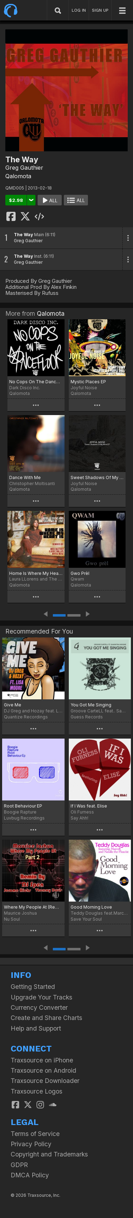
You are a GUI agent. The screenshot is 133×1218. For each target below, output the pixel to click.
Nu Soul (12, 919)
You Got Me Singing (91, 704)
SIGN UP (100, 10)
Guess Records (87, 716)
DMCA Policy (30, 1175)
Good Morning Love (91, 907)
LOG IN (79, 10)
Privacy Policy (31, 1144)
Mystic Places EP (88, 381)
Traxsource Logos (36, 1091)
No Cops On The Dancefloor (36, 381)
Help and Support (36, 1028)
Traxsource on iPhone (42, 1060)
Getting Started (33, 986)
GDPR (19, 1165)
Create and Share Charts (46, 1017)
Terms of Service (35, 1133)
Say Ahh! (79, 818)
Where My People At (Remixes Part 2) (33, 907)
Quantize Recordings (26, 716)
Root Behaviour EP (23, 806)
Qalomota (18, 176)
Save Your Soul (86, 919)
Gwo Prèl (80, 573)
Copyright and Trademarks (49, 1154)
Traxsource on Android (43, 1070)
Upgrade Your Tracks (41, 997)
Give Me (12, 704)
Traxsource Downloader (45, 1080)
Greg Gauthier (24, 167)
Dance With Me (25, 477)
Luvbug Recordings (24, 818)
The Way (23, 234)
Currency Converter (39, 1007)
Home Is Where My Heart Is (36, 573)
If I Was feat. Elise (89, 806)
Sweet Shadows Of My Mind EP (97, 477)
